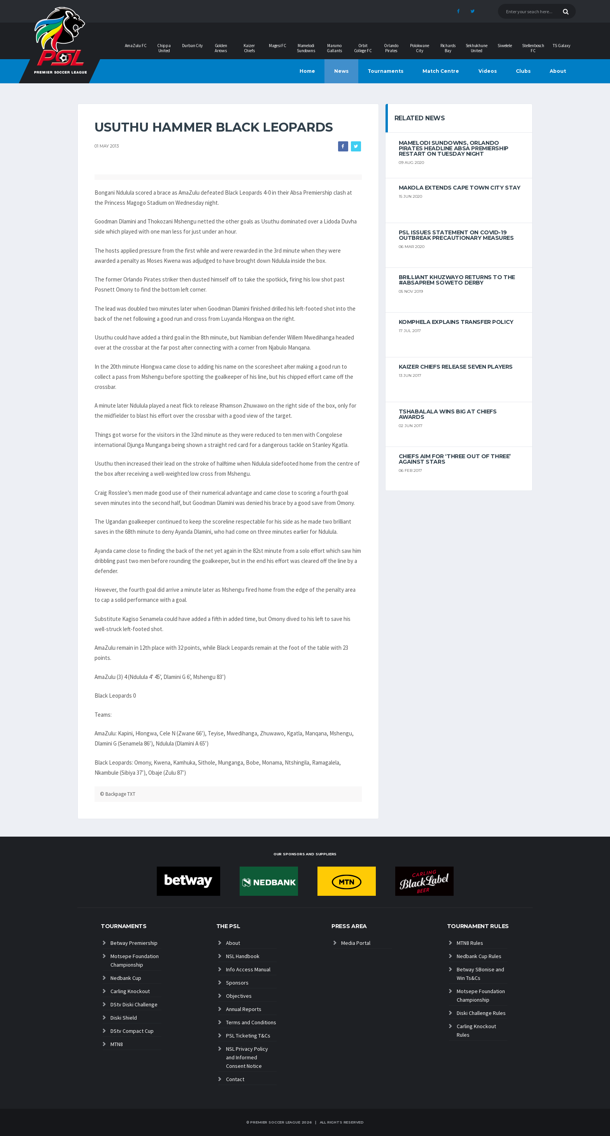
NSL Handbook (242, 956)
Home (307, 71)
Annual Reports (243, 1009)
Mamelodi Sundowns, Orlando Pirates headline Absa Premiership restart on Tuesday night (453, 148)
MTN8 (116, 1044)
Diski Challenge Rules (481, 1012)
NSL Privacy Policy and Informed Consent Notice (247, 1057)
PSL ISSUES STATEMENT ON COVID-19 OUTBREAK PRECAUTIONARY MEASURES (456, 235)
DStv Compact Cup (132, 1030)
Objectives (239, 995)
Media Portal (355, 942)
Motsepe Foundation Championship (134, 960)
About (558, 71)
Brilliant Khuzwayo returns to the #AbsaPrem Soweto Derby (457, 280)
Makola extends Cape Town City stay (460, 187)
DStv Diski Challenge (134, 1004)
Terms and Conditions (251, 1022)
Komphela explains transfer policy (456, 321)
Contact (235, 1079)
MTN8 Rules (470, 942)
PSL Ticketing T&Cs (248, 1035)
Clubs (523, 71)
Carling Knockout (130, 991)
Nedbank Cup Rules (479, 956)
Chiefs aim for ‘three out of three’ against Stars (455, 459)
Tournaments (385, 71)
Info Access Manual (248, 969)
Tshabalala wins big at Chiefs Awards (448, 414)
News (341, 71)
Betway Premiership (134, 942)
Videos (488, 71)
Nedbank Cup (125, 977)
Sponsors (237, 982)
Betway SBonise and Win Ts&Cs (480, 973)
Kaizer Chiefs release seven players (456, 366)
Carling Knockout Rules (476, 1030)
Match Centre (440, 71)
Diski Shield (123, 1017)
